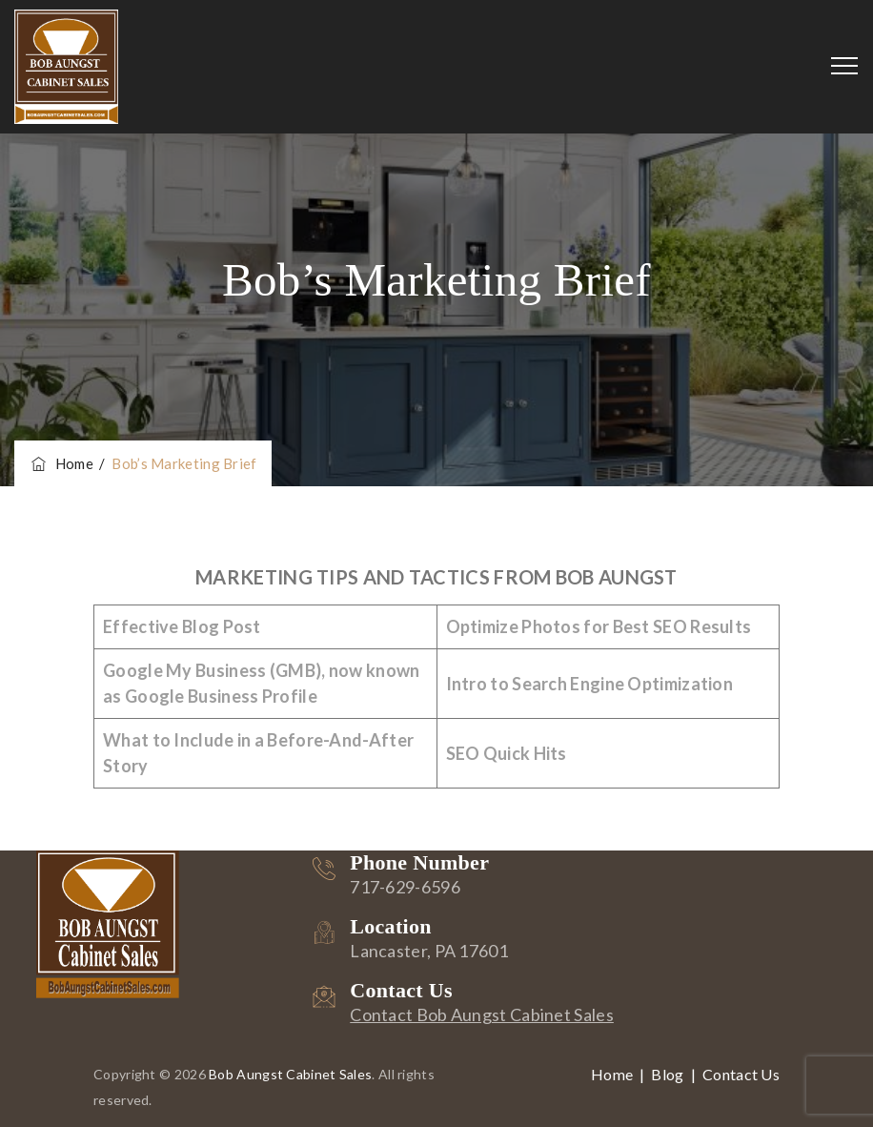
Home (61, 463)
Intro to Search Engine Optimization (590, 683)
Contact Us (741, 1074)
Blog (667, 1074)
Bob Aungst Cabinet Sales (290, 1074)
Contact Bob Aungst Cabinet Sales (482, 1014)
